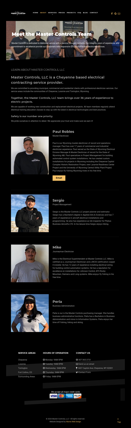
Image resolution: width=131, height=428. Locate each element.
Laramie (22, 364)
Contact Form (85, 372)
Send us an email (86, 364)
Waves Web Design (73, 422)
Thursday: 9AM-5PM (54, 372)
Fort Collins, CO (25, 372)
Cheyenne (22, 360)
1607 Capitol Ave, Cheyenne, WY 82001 (95, 368)
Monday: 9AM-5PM (54, 360)
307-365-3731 (84, 360)
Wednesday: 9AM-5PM (55, 368)
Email (59, 178)
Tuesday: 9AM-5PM (54, 364)
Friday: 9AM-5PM (53, 376)
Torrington (23, 368)
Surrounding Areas (26, 376)
